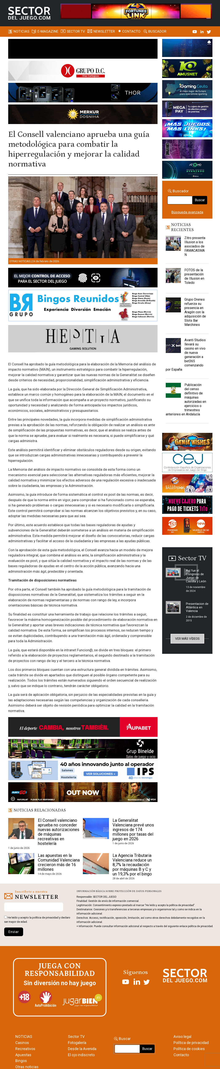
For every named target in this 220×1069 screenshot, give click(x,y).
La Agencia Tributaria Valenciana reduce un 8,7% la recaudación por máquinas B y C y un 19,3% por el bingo (132, 864)
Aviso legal (182, 1036)
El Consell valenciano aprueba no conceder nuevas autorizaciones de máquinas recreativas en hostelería (58, 832)
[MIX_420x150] (187, 527)
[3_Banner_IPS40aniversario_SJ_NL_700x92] (83, 771)
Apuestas (23, 1055)
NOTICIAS (23, 1036)
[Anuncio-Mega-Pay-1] (187, 109)
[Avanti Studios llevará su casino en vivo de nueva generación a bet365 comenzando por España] (173, 348)
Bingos (21, 1060)
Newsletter (104, 31)
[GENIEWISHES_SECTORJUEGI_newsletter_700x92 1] (83, 115)
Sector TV (76, 1036)
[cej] (187, 463)
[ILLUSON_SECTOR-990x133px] (83, 49)
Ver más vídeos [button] (187, 639)
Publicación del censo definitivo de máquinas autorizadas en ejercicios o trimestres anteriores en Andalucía (186, 399)
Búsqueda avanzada (187, 212)
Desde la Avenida (82, 1049)
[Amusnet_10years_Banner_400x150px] (187, 69)
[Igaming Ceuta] (187, 90)
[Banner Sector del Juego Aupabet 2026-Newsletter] (83, 728)
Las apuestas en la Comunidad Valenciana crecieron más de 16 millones (59, 862)
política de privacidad (45, 917)
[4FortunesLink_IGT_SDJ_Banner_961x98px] (136, 11)
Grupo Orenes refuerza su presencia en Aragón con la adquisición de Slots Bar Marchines (195, 312)
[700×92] (83, 793)
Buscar (200, 200)
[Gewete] (187, 150)
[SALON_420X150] (187, 129)
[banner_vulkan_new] (83, 278)
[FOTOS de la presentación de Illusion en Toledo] (173, 278)
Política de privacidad (191, 1042)
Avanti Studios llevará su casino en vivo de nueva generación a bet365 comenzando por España (186, 354)
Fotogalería (77, 1042)
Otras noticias (19, 261)
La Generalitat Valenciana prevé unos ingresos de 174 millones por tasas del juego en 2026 (133, 829)
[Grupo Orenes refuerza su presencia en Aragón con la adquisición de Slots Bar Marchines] (173, 307)
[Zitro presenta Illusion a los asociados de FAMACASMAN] (173, 246)
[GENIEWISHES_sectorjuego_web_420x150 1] (187, 442)
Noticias (21, 31)
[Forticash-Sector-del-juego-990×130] (83, 93)
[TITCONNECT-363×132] (187, 505)
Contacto (131, 31)
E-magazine (47, 31)
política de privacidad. (200, 926)
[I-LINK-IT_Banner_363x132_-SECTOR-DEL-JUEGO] (187, 48)
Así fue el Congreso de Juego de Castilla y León (196, 576)
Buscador (157, 31)
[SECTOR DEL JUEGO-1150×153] (83, 71)
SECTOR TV (76, 31)
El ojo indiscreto (81, 1055)
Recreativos (25, 1049)
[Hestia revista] (83, 339)
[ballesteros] (187, 484)
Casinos (22, 1042)
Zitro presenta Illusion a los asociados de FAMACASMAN (194, 246)
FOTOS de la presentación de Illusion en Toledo (194, 276)
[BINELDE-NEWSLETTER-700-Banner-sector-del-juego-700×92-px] (83, 749)
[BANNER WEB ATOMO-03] (187, 170)
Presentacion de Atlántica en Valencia (197, 607)
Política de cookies (189, 1049)
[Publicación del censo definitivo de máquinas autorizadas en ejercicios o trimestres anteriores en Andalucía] (173, 393)
